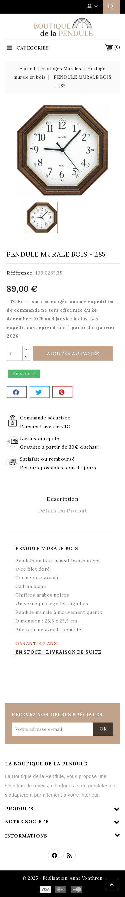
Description (62, 499)
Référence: (20, 273)
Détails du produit (62, 510)
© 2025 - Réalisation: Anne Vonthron (62, 878)
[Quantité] (15, 353)
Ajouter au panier (73, 353)
